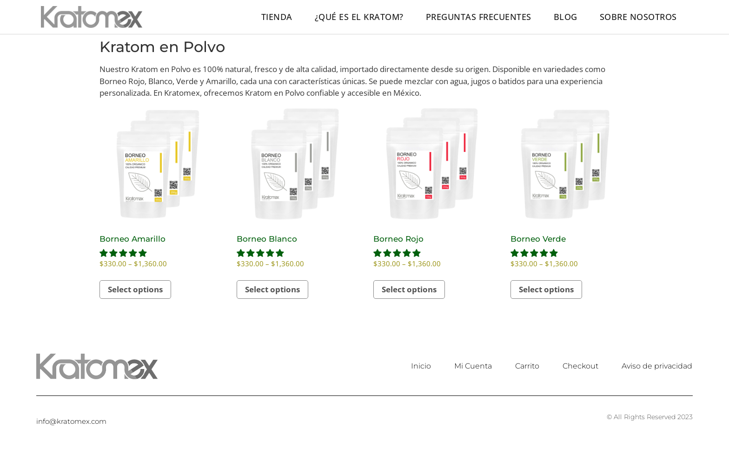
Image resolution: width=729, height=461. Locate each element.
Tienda (276, 16)
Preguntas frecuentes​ (478, 16)
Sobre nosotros (638, 16)
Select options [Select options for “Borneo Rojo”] (409, 289)
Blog (565, 16)
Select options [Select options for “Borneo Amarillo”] (135, 289)
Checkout (580, 366)
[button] (123, 253)
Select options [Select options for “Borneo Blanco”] (272, 289)
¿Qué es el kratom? (359, 16)
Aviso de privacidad (657, 366)
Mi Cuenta (473, 366)
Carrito (527, 366)
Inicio (421, 366)
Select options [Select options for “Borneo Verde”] (546, 289)
